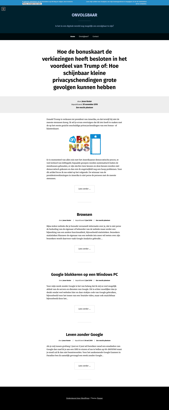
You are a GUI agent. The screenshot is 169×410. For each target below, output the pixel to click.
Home (72, 36)
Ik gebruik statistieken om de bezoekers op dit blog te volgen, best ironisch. (47, 1)
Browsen (84, 214)
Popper (100, 398)
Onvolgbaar (84, 15)
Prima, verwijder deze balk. (32, 4)
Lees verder (86, 189)
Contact (96, 36)
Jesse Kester (87, 101)
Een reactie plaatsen (84, 107)
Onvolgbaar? (84, 36)
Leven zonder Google (84, 334)
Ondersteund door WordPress (77, 398)
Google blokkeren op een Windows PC (84, 274)
